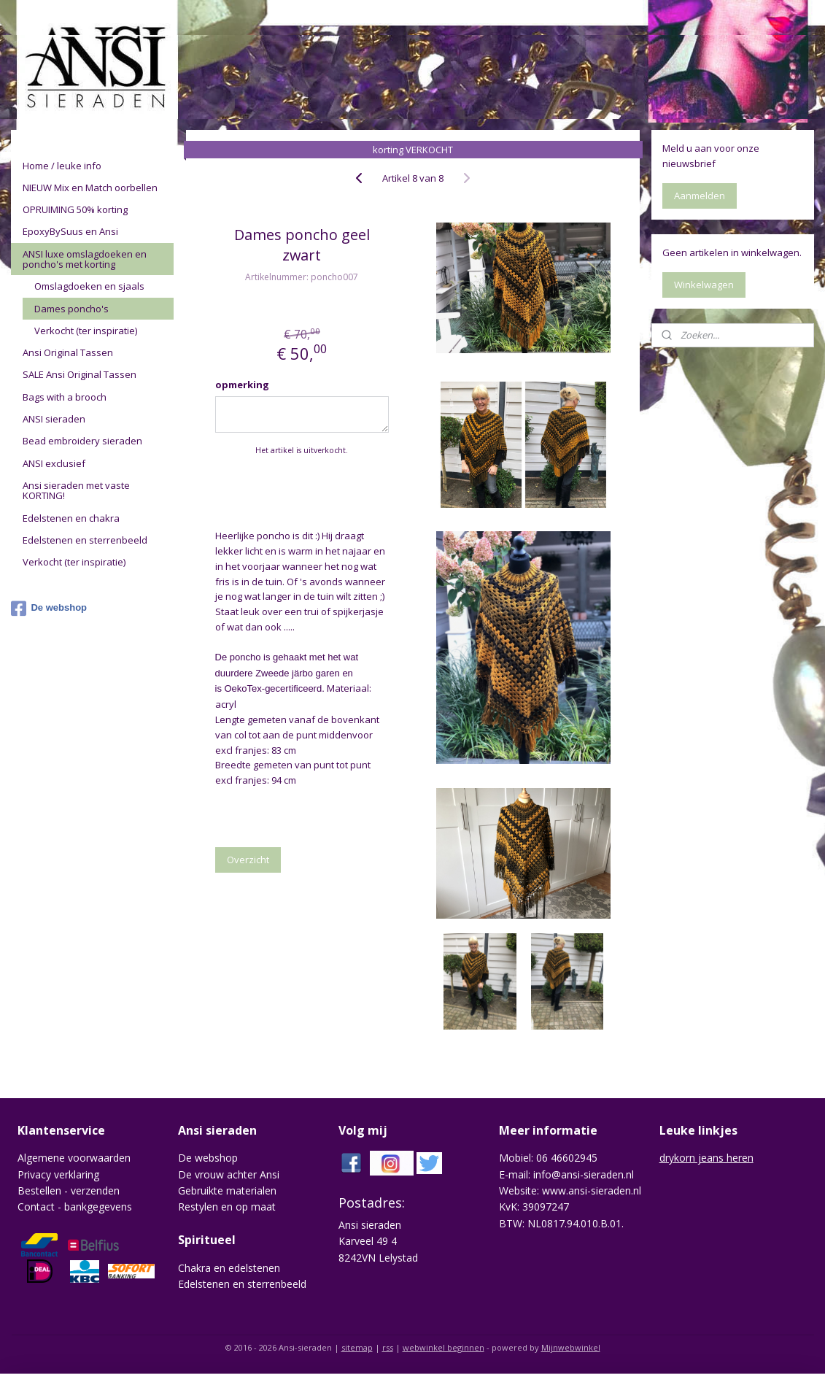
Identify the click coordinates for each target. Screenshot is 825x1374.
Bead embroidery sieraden (82, 440)
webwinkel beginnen (443, 1347)
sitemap (357, 1347)
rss (387, 1347)
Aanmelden (699, 195)
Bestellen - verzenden (69, 1190)
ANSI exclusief (54, 463)
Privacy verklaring (58, 1174)
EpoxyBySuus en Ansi (70, 231)
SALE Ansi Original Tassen (79, 374)
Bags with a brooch (64, 397)
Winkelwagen (704, 284)
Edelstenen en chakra (71, 518)
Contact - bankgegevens (75, 1206)
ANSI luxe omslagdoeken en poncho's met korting (85, 259)
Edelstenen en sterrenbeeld (85, 540)
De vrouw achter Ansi (228, 1174)
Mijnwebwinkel (570, 1347)
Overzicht (247, 859)
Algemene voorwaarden (74, 1158)
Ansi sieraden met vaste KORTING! (76, 490)
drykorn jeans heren (706, 1158)
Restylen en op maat (227, 1206)
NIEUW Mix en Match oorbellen (90, 187)
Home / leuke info (62, 165)
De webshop (49, 608)
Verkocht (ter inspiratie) (85, 330)
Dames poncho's (71, 308)
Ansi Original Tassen (68, 352)
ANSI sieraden (54, 418)
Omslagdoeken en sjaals (89, 286)
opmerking (241, 384)
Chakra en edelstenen (229, 1268)
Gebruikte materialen (227, 1190)
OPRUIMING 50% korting (75, 209)
